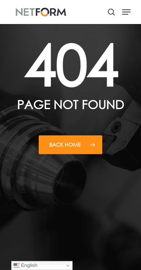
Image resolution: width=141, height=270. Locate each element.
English (25, 265)
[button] (126, 12)
